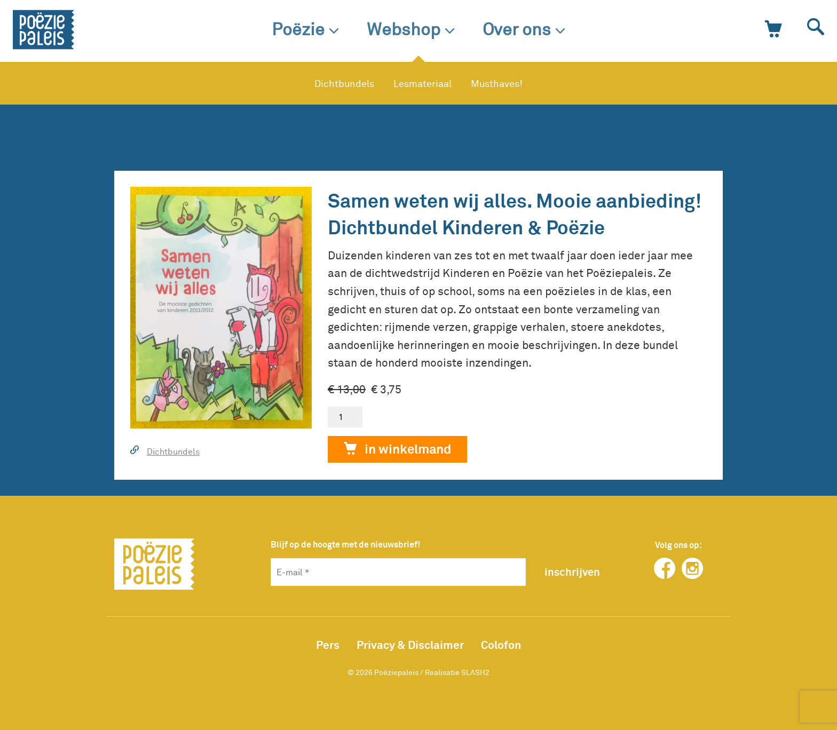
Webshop (411, 28)
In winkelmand (397, 450)
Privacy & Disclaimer (410, 644)
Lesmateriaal (422, 83)
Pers (327, 644)
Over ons (524, 28)
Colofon (501, 644)
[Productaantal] (345, 417)
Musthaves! (497, 83)
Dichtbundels (344, 83)
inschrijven (572, 571)
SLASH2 (475, 672)
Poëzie (305, 28)
